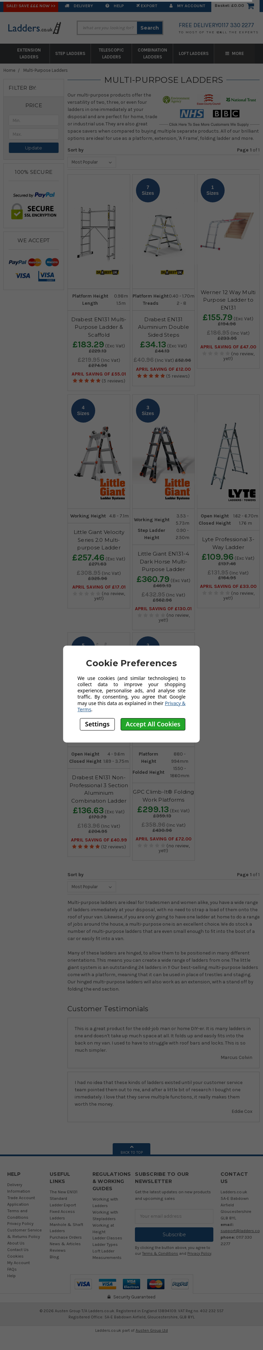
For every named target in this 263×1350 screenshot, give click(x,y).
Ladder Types (105, 1244)
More (234, 53)
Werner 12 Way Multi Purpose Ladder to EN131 (228, 300)
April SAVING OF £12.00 (163, 369)
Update (33, 147)
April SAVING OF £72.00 (163, 839)
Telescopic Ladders (111, 53)
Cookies (15, 1256)
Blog (54, 1256)
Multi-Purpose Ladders (45, 70)
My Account (187, 5)
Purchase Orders (66, 1237)
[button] (34, 105)
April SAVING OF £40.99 (99, 840)
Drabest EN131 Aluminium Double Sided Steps (163, 327)
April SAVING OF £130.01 (163, 608)
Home (9, 70)
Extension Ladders (29, 53)
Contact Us (18, 1249)
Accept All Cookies (153, 724)
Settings (97, 724)
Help (114, 5)
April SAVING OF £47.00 (228, 347)
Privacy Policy (20, 1223)
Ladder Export (63, 1204)
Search (149, 28)
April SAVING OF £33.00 (228, 586)
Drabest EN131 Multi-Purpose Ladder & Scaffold (99, 327)
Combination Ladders (152, 53)
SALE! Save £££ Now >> (30, 5)
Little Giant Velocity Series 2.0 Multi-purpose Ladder (99, 540)
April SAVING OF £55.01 (99, 374)
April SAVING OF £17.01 (99, 587)
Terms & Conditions (160, 1253)
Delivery (79, 5)
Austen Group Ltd (152, 1330)
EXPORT (146, 5)
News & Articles (65, 1243)
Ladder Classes (107, 1237)
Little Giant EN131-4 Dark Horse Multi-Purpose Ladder (163, 561)
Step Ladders (70, 53)
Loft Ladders (194, 53)
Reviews (58, 1250)
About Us (16, 1243)
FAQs (12, 1269)
